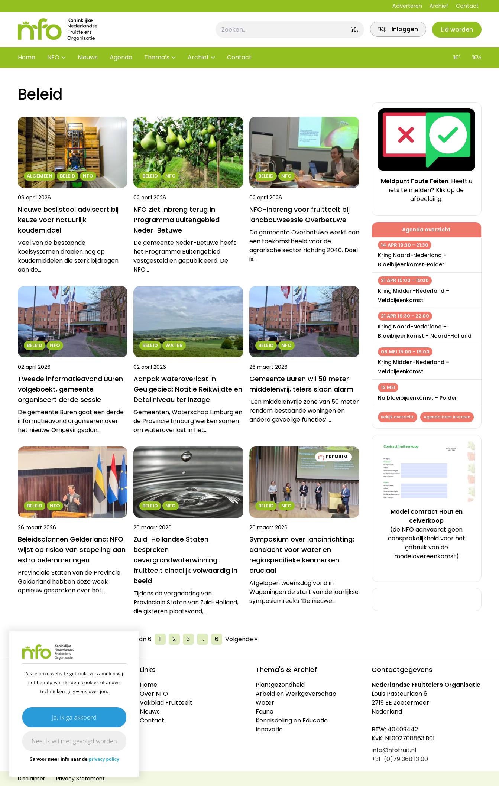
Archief (439, 6)
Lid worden (456, 32)
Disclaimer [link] (31, 778)
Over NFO (154, 693)
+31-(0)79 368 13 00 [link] (400, 759)
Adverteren (407, 6)
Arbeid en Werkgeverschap (296, 693)
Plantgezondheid (280, 685)
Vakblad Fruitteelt (166, 702)
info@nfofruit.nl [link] (394, 750)
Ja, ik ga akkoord (74, 717)
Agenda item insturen (408, 429)
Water (265, 702)
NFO (53, 63)
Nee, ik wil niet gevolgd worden (74, 741)
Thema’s (156, 63)
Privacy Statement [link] (80, 778)
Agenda (121, 63)
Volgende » (241, 639)
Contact (467, 6)
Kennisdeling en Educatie (292, 720)
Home (26, 63)
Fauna (264, 711)
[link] (394, 32)
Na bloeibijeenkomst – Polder (417, 398)
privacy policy (104, 759)
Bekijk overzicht (398, 417)
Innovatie (269, 729)
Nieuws (88, 63)
